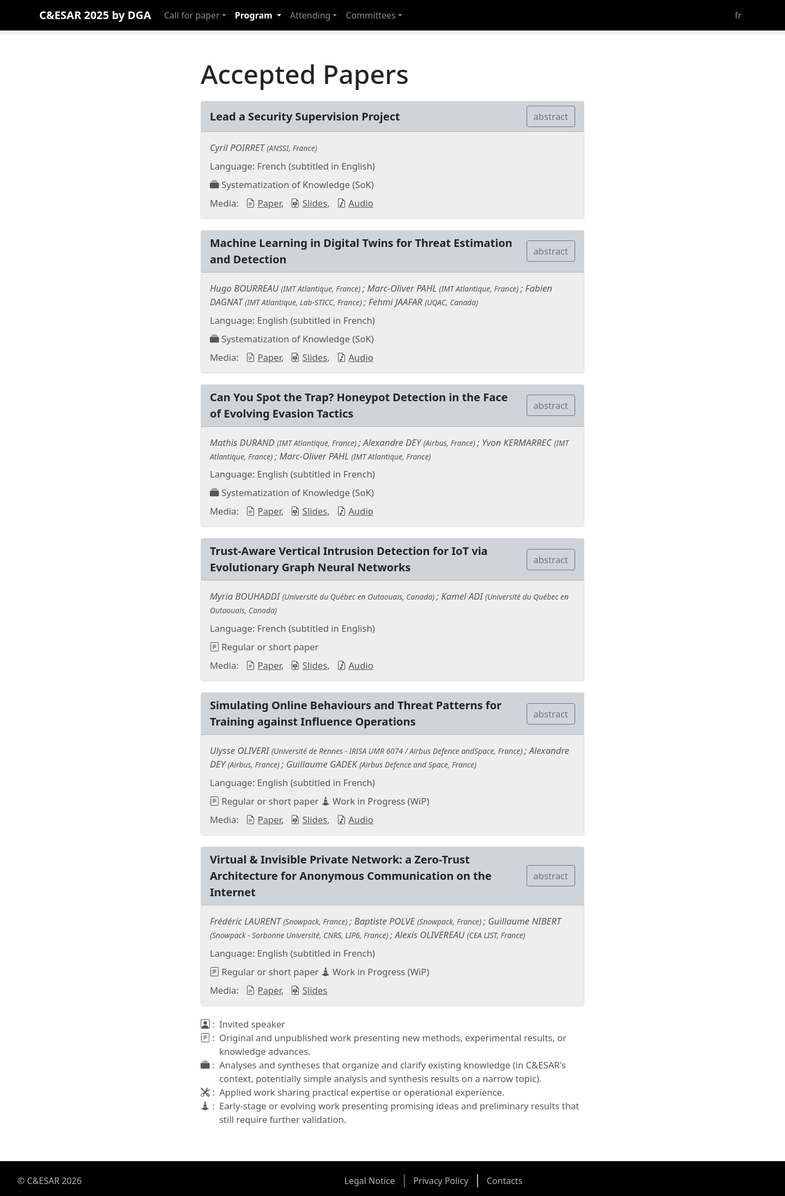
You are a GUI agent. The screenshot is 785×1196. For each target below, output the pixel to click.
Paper (269, 203)
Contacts (505, 1181)
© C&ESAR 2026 (49, 1181)
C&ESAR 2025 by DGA (95, 15)
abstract (551, 116)
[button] (195, 15)
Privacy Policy (440, 1181)
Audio (360, 203)
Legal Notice (370, 1181)
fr (738, 15)
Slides (315, 203)
